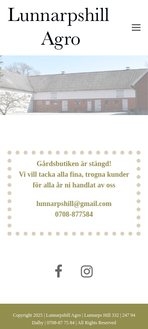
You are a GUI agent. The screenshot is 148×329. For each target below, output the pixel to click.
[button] (136, 28)
